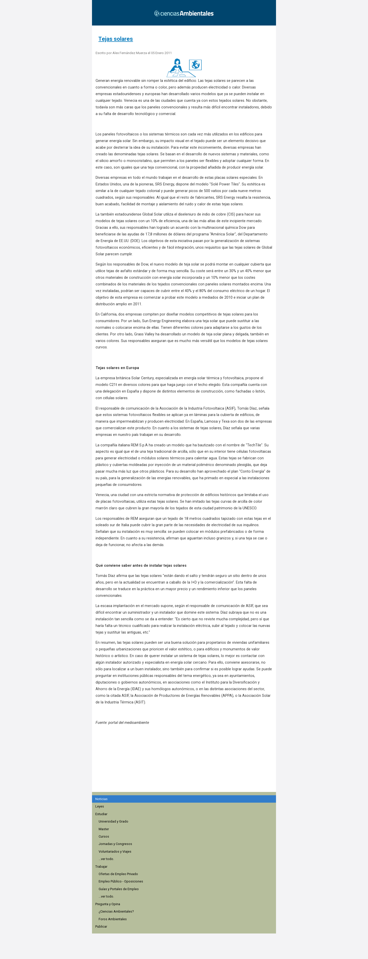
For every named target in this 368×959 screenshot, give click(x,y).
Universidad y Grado (113, 821)
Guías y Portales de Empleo (119, 889)
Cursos (104, 836)
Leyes (99, 806)
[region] (185, 761)
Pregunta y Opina (107, 904)
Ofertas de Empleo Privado (118, 874)
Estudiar (101, 814)
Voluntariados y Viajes (115, 851)
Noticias (101, 799)
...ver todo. (106, 859)
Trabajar (101, 866)
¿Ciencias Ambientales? (116, 911)
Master (104, 829)
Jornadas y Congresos (115, 844)
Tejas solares (115, 39)
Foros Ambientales (113, 919)
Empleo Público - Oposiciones (121, 881)
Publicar (101, 926)
